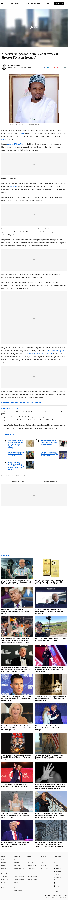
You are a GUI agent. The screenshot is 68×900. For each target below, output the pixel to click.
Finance (16, 871)
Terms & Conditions (32, 865)
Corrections (30, 873)
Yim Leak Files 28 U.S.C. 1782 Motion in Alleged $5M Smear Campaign (49, 453)
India (42, 862)
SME (2, 871)
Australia (43, 860)
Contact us (30, 862)
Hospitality (17, 862)
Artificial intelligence (19, 876)
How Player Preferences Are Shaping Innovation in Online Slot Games (49, 442)
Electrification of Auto (19, 868)
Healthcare (17, 865)
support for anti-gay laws (56, 351)
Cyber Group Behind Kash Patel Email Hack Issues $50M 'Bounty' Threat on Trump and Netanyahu (16, 757)
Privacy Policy (31, 868)
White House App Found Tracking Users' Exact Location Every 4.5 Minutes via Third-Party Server (50, 611)
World (2, 860)
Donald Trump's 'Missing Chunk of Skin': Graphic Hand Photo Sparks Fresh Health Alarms (15, 611)
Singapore (43, 865)
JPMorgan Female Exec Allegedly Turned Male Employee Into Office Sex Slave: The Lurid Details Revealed (50, 698)
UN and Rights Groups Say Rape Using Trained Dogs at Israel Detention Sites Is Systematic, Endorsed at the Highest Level (49, 844)
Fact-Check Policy (32, 879)
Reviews (3, 887)
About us (29, 860)
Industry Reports (18, 890)
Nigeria (3, 139)
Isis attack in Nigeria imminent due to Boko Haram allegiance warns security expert (30, 428)
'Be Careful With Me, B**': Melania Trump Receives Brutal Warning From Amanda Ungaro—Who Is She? (49, 757)
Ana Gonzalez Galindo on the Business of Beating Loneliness (16, 453)
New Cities (17, 885)
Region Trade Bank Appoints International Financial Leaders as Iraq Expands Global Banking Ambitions (16, 465)
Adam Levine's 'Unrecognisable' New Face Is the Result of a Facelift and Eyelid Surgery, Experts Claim (16, 698)
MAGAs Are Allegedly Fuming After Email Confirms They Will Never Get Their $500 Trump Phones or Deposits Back (49, 582)
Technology (4, 876)
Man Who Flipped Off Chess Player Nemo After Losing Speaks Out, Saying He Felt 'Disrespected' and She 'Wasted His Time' (15, 640)
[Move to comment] (65, 67)
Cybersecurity (17, 873)
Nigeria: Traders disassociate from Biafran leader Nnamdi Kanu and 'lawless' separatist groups (34, 425)
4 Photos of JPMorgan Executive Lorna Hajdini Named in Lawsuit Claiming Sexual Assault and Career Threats (49, 815)
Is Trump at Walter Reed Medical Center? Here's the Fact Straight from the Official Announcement (15, 844)
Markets (3, 865)
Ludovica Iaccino (15, 65)
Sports (3, 885)
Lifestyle (3, 882)
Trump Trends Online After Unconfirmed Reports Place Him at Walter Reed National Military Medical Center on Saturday (15, 669)
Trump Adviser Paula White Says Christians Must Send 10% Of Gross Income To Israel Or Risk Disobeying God (16, 728)
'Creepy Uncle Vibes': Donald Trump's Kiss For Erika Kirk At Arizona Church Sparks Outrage (49, 728)
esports (16, 882)
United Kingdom (45, 868)
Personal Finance (5, 873)
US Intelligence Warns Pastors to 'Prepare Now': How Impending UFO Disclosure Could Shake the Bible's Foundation (16, 582)
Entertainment (4, 879)
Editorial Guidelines (50, 481)
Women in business (19, 879)
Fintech (16, 887)
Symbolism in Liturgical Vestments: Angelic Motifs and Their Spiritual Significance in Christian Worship (16, 444)
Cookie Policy (30, 871)
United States (44, 871)
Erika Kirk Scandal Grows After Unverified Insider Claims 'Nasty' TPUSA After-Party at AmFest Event (49, 669)
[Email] (61, 67)
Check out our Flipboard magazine (21, 402)
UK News (3, 862)
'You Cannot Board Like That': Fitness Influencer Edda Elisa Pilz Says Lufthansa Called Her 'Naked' (15, 815)
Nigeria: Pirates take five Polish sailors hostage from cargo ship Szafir (25, 417)
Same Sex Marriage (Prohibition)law (40, 354)
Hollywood (13, 186)
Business (3, 868)
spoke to (15, 144)
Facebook (20, 133)
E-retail (16, 860)
